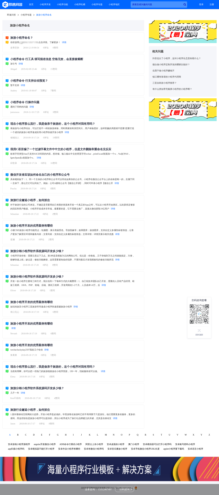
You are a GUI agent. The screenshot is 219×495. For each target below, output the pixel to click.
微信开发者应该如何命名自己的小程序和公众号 (40, 174)
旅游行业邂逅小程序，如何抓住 (30, 200)
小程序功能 (62, 4)
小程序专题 (96, 4)
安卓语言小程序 (195, 449)
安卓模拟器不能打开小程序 (41, 449)
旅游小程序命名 (44, 15)
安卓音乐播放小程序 (117, 449)
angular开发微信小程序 (45, 444)
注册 (212, 4)
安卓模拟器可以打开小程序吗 (157, 444)
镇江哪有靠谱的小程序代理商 (166, 77)
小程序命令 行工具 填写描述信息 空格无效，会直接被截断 (46, 59)
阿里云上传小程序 (94, 444)
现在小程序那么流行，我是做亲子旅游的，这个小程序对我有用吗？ (52, 123)
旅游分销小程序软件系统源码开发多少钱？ (37, 251)
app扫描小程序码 (16, 449)
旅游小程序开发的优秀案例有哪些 (31, 225)
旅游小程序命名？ (21, 37)
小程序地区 (114, 4)
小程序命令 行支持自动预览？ (29, 80)
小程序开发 (45, 4)
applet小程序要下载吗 (173, 449)
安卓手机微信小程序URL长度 (145, 449)
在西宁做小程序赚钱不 (163, 71)
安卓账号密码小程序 (185, 444)
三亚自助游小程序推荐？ (164, 83)
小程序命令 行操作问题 (24, 102)
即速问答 (11, 15)
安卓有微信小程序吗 (94, 449)
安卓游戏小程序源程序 (19, 444)
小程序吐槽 (79, 4)
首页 (31, 4)
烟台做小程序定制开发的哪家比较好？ (171, 64)
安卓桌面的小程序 (115, 444)
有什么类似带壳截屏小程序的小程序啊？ (172, 89)
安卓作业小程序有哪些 (69, 449)
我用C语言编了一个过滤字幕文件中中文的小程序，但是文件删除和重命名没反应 (60, 149)
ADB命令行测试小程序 (70, 444)
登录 (201, 4)
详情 (64, 42)
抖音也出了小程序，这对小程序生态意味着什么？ (176, 58)
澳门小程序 (133, 444)
